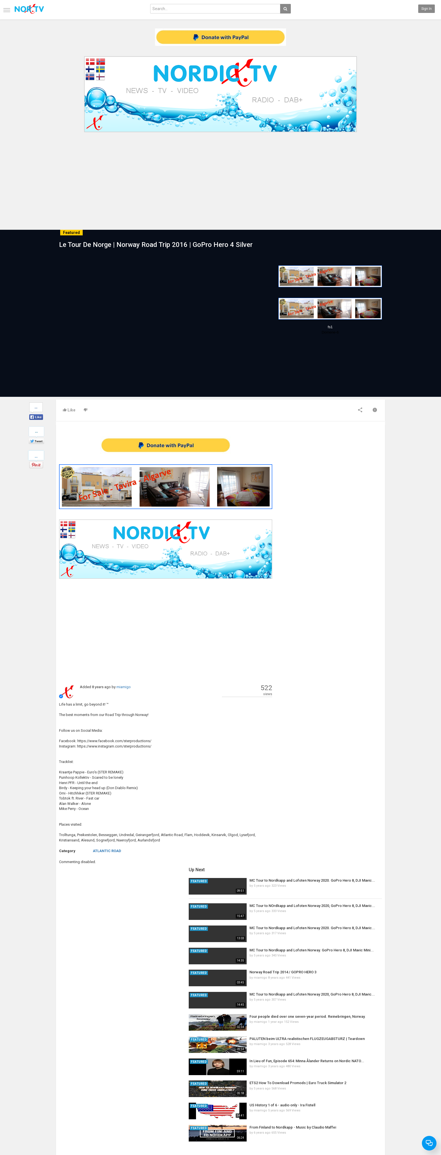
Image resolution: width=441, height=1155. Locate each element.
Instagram (374, 1110)
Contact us (68, 1093)
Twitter (371, 1098)
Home (60, 1087)
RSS (115, 1098)
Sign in (426, 9)
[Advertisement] (220, 176)
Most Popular (122, 1093)
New (171, 1087)
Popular (173, 1093)
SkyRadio (373, 1087)
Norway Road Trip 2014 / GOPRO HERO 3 (345, 535)
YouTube (372, 1104)
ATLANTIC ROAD (107, 851)
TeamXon (373, 1116)
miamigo (123, 687)
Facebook (373, 1093)
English (371, 1136)
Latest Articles (123, 1087)
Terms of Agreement (72, 1098)
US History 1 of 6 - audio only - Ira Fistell (345, 668)
